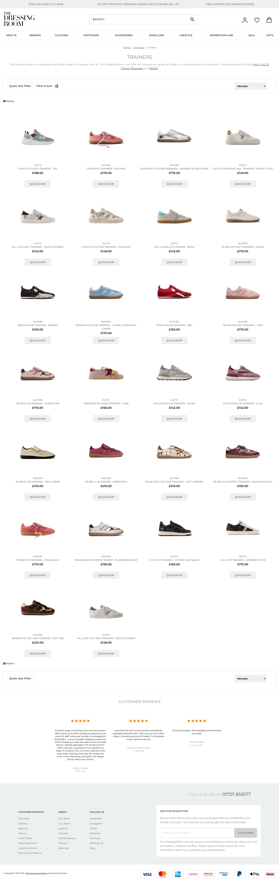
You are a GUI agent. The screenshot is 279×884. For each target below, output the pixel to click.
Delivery (23, 823)
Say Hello (23, 818)
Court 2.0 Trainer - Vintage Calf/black (174, 560)
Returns (23, 828)
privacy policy (226, 845)
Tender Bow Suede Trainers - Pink (106, 403)
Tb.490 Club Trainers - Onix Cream (38, 481)
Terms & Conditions (29, 852)
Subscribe (246, 832)
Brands (35, 35)
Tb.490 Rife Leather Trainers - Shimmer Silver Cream (174, 168)
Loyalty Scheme (28, 848)
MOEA (154, 68)
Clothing (61, 35)
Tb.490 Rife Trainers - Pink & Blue (37, 560)
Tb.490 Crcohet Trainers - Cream (242, 246)
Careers (63, 833)
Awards (63, 828)
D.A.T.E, (264, 64)
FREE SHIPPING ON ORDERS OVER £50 (230, 4)
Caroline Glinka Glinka (138, 748)
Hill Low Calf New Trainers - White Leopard (106, 638)
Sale (251, 35)
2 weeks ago (196, 745)
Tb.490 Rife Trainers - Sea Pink (106, 168)
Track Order (25, 838)
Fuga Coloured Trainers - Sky (37, 168)
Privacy (63, 842)
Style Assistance (27, 842)
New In (11, 35)
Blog (92, 848)
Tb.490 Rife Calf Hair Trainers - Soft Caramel (174, 481)
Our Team (65, 823)
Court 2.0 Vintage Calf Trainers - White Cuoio (243, 168)
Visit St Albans (67, 838)
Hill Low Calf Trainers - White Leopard (38, 246)
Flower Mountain (132, 68)
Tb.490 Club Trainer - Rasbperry (106, 481)
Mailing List (96, 842)
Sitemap (64, 848)
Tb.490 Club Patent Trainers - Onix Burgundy (242, 481)
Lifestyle (186, 35)
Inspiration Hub (221, 35)
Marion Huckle (80, 768)
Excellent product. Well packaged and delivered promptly (197, 732)
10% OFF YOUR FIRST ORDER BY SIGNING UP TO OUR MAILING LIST (138, 4)
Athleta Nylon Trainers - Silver (174, 403)
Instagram (96, 823)
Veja (256, 64)
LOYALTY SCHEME (52, 4)
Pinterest (95, 833)
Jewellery (156, 35)
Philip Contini (197, 742)
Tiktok (93, 828)
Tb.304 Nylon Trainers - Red (174, 325)
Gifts (269, 35)
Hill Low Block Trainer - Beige (174, 246)
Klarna (22, 833)
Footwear (91, 35)
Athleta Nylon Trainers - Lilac (243, 403)
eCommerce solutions (36, 873)
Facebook (96, 818)
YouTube (95, 838)
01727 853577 (236, 794)
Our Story (64, 818)
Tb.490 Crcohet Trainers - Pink (243, 325)
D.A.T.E (37, 165)
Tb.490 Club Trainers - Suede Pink (37, 403)
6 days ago (138, 750)
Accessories (124, 35)
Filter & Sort (48, 86)
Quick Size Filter (20, 86)
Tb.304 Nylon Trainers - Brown (37, 325)
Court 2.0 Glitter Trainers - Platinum (106, 246)
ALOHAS (106, 165)
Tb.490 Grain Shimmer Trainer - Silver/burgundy (106, 560)
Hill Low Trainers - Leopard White (242, 560)
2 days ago (80, 771)
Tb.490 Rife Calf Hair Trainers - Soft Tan (38, 638)
